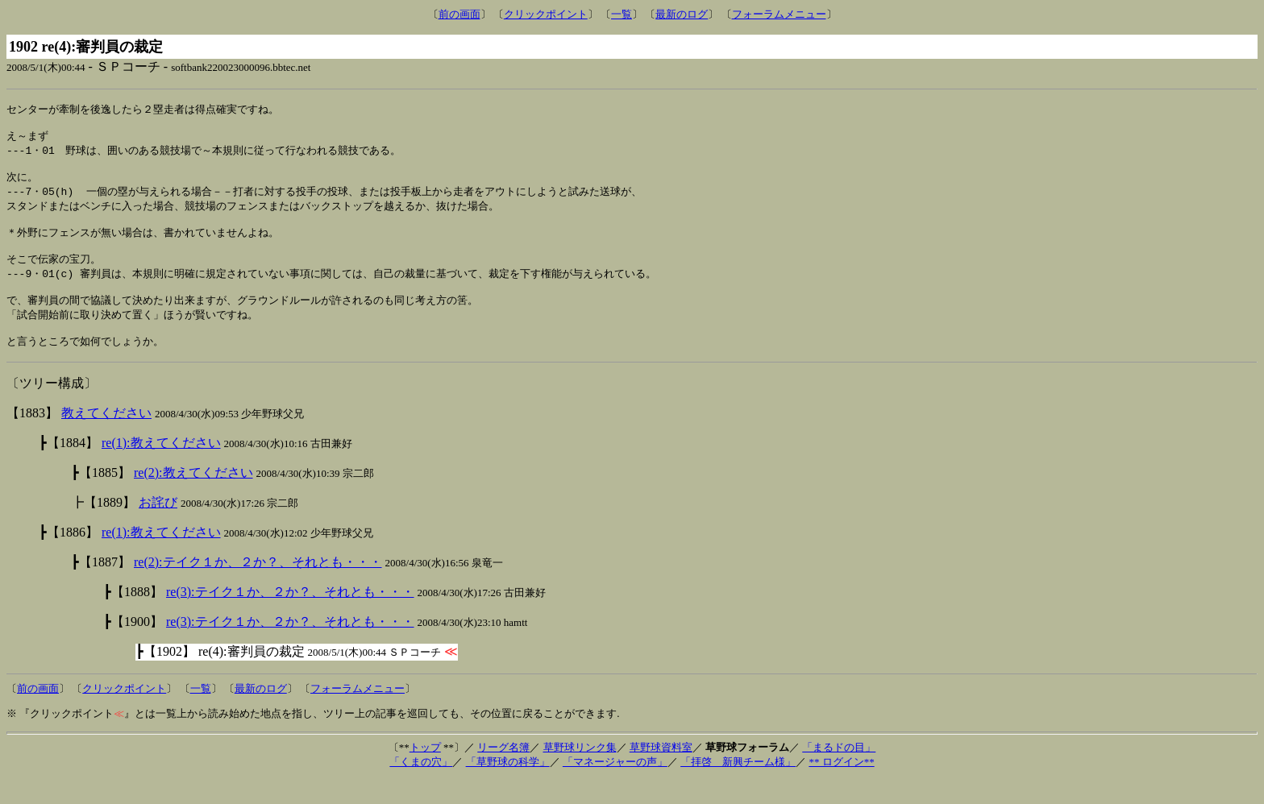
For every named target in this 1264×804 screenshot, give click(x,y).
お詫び (158, 526)
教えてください (106, 437)
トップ (425, 771)
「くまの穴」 (420, 786)
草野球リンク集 (580, 771)
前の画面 (459, 14)
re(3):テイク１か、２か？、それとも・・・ (290, 616)
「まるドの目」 (838, 771)
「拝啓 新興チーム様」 (738, 786)
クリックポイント (546, 14)
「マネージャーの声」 (615, 786)
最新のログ (681, 14)
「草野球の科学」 (508, 786)
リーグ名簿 (503, 771)
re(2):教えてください (193, 497)
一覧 (621, 14)
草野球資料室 (661, 771)
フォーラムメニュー (779, 14)
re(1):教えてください (161, 467)
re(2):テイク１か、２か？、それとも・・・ (258, 586)
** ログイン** (841, 786)
